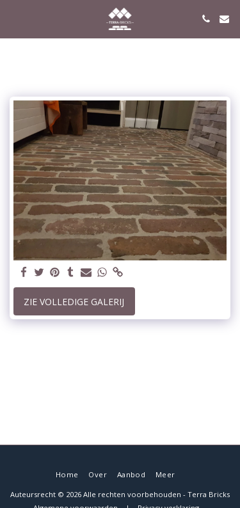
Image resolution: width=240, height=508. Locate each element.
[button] (14, 18)
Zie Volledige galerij (74, 302)
